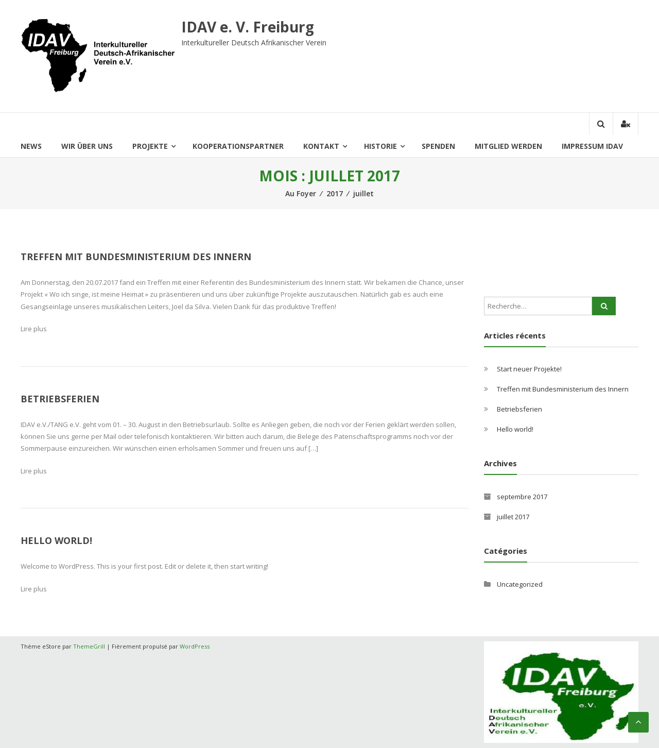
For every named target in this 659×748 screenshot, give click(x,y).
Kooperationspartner (238, 146)
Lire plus (34, 328)
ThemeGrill (89, 646)
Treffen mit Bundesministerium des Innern (136, 256)
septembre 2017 (522, 496)
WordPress (195, 646)
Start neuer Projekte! (529, 368)
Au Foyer (300, 193)
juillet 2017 (513, 516)
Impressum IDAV (592, 146)
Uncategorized (520, 584)
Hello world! (56, 540)
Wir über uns (87, 146)
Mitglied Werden (508, 146)
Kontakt (321, 146)
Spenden (438, 146)
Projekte (150, 146)
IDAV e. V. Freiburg (247, 27)
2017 (334, 193)
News (31, 146)
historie (380, 146)
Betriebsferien (60, 399)
